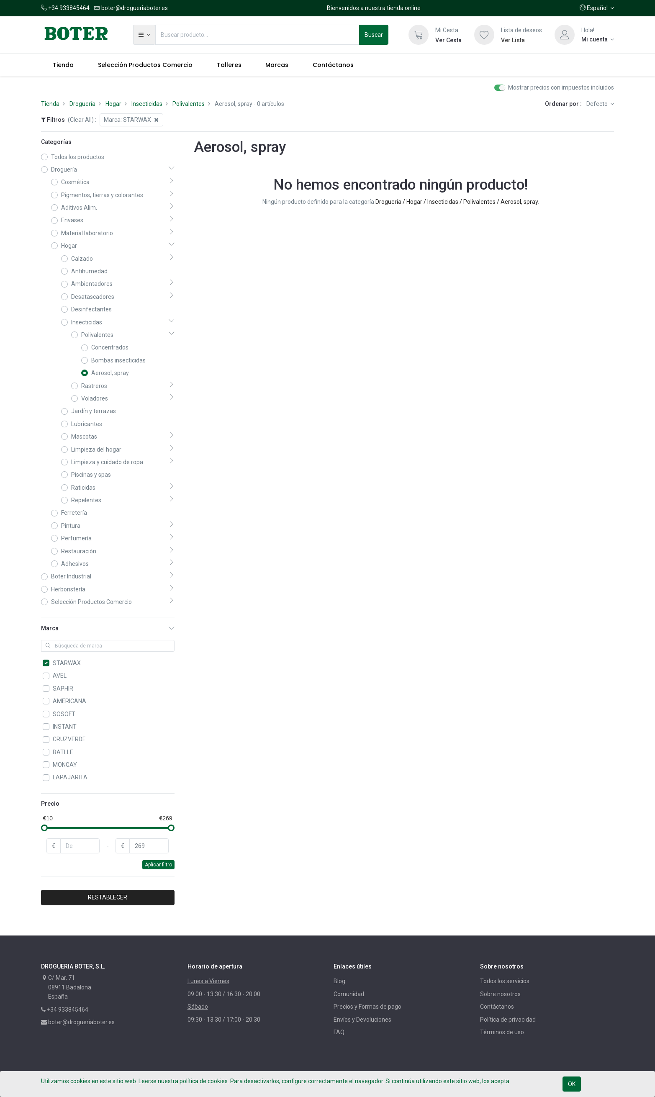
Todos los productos (77, 157)
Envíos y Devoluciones (362, 1019)
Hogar (113, 103)
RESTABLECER (107, 897)
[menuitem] (64, 65)
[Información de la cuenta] (597, 39)
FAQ (339, 1032)
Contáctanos (497, 1006)
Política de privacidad (508, 1019)
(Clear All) (81, 119)
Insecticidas (146, 103)
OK (571, 1084)
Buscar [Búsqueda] (374, 34)
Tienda (50, 103)
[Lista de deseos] (484, 35)
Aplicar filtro (158, 865)
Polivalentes (188, 103)
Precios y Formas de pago (367, 1006)
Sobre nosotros (500, 994)
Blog (339, 981)
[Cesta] (418, 35)
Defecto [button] (597, 103)
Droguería (82, 103)
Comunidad (349, 994)
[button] (597, 8)
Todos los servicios (504, 981)
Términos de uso (502, 1032)
